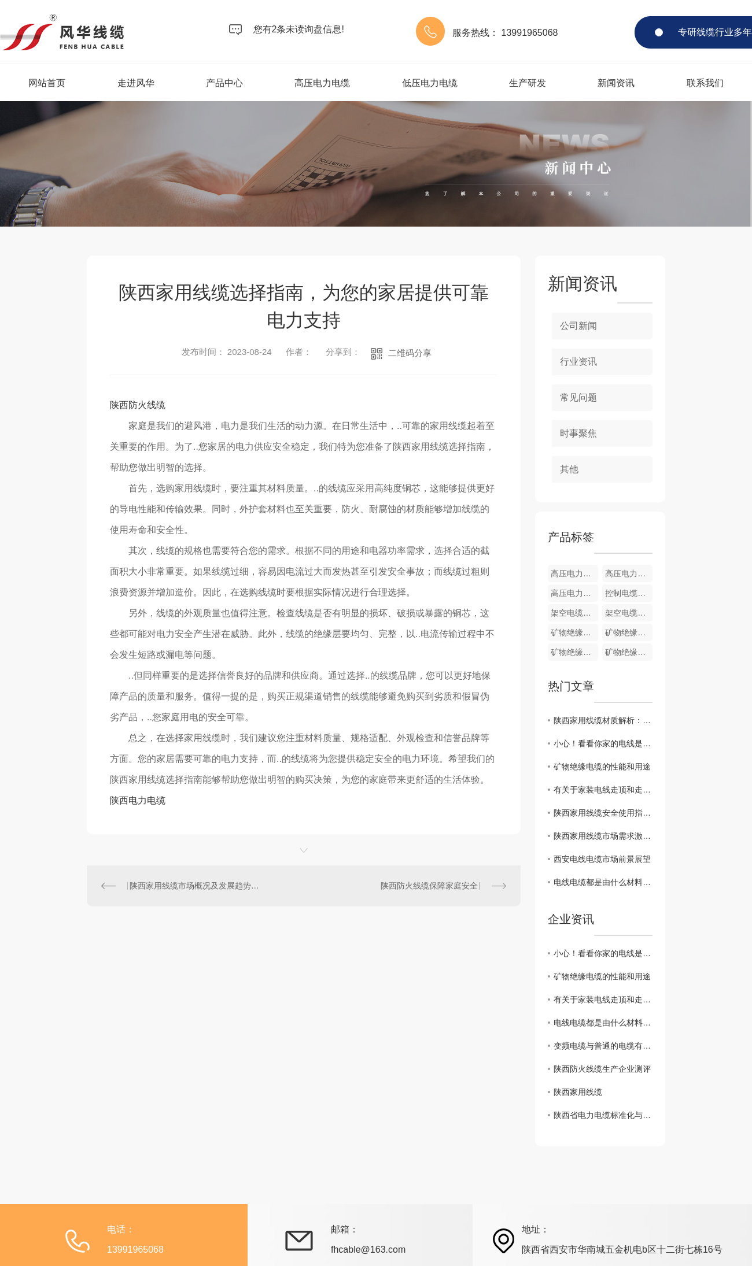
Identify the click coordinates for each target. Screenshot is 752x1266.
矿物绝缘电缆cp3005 (574, 632)
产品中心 (224, 83)
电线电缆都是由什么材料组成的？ (603, 882)
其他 (569, 469)
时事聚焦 (578, 433)
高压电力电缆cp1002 (629, 573)
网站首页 (46, 83)
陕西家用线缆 (578, 1092)
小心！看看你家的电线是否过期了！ (603, 743)
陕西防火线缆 (137, 405)
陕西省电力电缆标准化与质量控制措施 (603, 1115)
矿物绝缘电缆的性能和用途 (602, 766)
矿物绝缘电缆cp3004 (629, 632)
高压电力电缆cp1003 (574, 573)
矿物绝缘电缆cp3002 (629, 652)
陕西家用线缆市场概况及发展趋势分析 (195, 885)
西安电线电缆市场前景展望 (602, 859)
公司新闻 (578, 326)
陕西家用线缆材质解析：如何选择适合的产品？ (603, 720)
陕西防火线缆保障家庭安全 (429, 885)
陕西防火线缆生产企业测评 (602, 1068)
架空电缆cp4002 (574, 612)
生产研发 (527, 83)
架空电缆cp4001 (629, 612)
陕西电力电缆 (137, 800)
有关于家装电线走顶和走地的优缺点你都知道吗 (603, 789)
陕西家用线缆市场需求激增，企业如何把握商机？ (603, 836)
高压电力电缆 (322, 83)
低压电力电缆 (430, 83)
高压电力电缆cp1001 (574, 593)
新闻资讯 (616, 83)
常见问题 (578, 397)
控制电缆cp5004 (629, 593)
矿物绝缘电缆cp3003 (574, 652)
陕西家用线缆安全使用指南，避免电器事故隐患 (603, 812)
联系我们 (705, 83)
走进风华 (135, 83)
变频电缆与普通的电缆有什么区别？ (603, 1045)
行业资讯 (578, 362)
